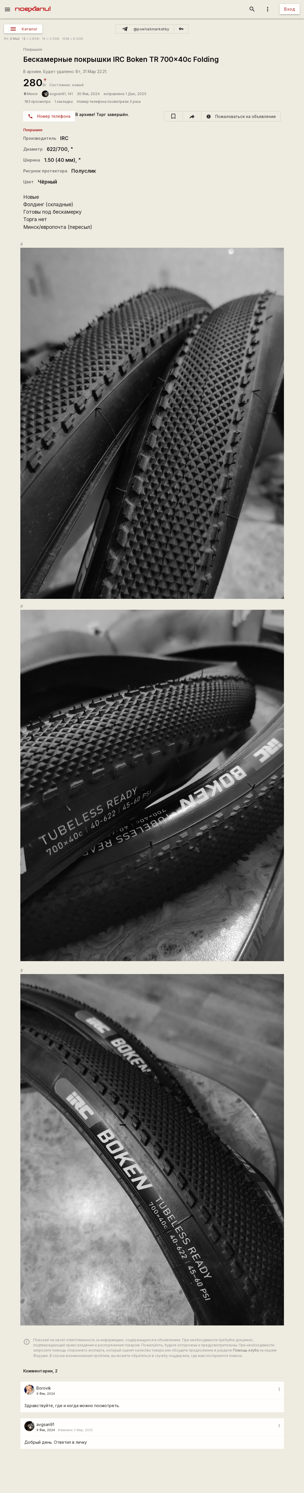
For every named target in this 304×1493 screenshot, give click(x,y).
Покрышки (32, 49)
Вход (289, 9)
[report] (241, 116)
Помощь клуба (246, 1350)
